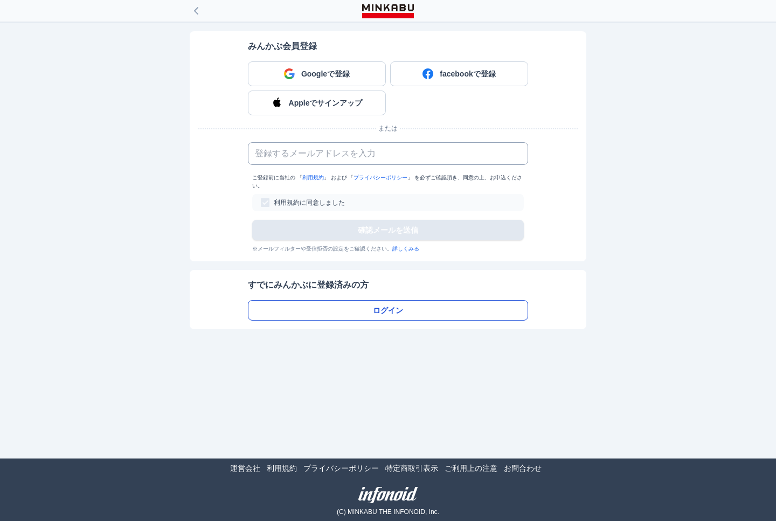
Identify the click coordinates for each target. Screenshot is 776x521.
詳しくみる (405, 249)
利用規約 (313, 177)
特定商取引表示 (411, 468)
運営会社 (245, 468)
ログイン (388, 310)
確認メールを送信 (388, 230)
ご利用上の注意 (471, 468)
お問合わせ (523, 468)
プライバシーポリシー (380, 177)
